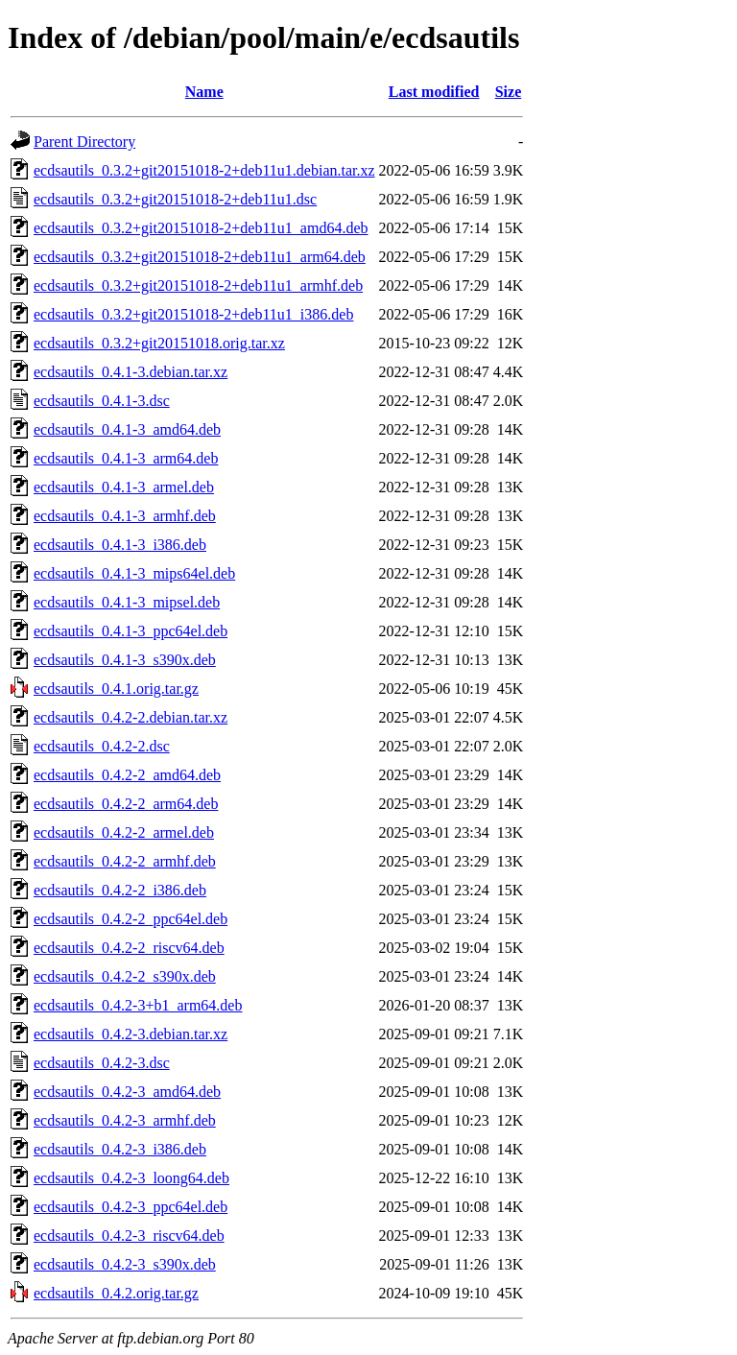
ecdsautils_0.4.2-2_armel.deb (124, 832)
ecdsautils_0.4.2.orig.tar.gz (116, 1293)
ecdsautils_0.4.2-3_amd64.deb (127, 1091)
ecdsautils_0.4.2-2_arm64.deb (126, 804)
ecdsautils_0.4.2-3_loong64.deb (131, 1178)
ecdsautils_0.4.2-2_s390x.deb (125, 976)
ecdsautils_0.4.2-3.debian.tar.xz (130, 1034)
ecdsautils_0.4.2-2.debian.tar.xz (130, 717)
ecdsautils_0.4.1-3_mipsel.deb (127, 602)
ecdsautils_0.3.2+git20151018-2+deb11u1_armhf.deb (198, 285)
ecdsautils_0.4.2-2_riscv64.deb (129, 947)
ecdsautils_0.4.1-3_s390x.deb (125, 660)
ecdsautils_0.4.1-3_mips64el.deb (134, 573)
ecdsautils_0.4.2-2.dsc (102, 746)
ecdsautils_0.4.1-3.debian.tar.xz (130, 372)
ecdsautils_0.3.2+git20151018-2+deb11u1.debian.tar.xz (204, 170)
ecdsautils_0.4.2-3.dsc (102, 1063)
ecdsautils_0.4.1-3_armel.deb (124, 487)
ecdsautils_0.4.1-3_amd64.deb (127, 429)
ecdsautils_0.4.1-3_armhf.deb (125, 516)
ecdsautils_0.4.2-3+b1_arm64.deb (138, 1005)
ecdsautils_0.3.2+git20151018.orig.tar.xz (159, 343)
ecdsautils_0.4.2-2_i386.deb (120, 890)
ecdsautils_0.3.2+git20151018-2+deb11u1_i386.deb (193, 314)
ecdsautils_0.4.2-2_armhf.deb (125, 861)
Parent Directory (84, 141)
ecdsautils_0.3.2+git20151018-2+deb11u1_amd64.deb (201, 228)
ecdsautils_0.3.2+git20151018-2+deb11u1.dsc (175, 199)
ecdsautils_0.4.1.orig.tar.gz (116, 688)
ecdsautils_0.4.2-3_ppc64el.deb (130, 1207)
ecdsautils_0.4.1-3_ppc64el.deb (130, 631)
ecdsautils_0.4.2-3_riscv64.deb (129, 1235)
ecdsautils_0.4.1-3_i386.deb (120, 544)
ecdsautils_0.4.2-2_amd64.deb (127, 775)
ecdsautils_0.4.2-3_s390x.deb (125, 1264)
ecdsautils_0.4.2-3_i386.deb (120, 1149)
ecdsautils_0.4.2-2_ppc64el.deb (130, 919)
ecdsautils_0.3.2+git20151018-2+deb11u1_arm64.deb (200, 257)
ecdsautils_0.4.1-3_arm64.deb (126, 458)
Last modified (434, 91)
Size (508, 91)
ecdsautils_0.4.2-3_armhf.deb (125, 1120)
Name (204, 91)
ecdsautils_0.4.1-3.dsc (102, 400)
